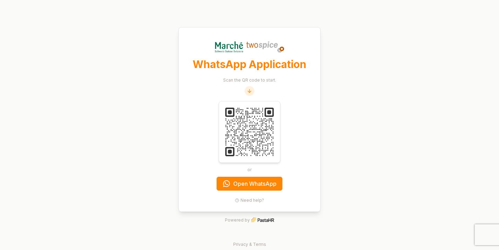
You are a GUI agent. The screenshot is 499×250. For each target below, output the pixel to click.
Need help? (249, 200)
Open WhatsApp (250, 183)
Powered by (249, 220)
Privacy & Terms (249, 244)
